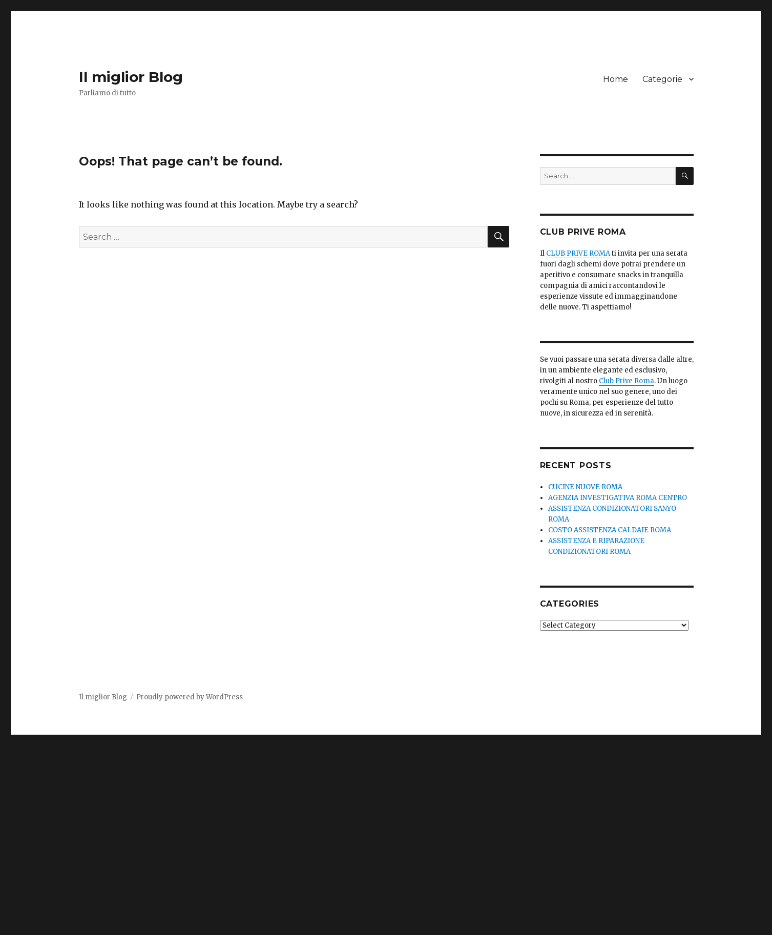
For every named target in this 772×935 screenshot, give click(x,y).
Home (615, 79)
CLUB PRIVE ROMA (578, 253)
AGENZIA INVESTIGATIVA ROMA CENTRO (617, 497)
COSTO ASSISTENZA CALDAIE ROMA (609, 530)
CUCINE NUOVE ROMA (585, 487)
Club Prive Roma (626, 381)
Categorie (662, 79)
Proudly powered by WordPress (189, 697)
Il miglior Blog (131, 77)
